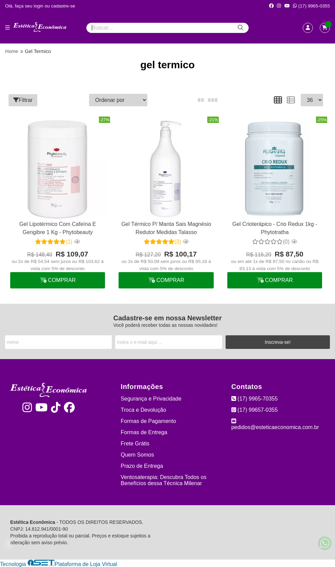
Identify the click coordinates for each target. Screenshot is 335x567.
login (39, 5)
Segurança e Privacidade (151, 398)
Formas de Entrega (144, 432)
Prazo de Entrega (142, 465)
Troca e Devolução (143, 409)
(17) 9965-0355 (311, 5)
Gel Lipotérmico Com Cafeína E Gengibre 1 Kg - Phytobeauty (57, 228)
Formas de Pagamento (148, 421)
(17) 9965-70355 (254, 398)
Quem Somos (137, 454)
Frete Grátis (135, 443)
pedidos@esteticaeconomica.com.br (275, 424)
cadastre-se (63, 5)
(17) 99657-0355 (254, 409)
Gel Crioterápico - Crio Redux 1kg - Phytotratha (274, 228)
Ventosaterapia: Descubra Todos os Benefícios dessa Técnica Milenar (163, 480)
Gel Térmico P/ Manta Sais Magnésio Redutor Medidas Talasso (166, 228)
